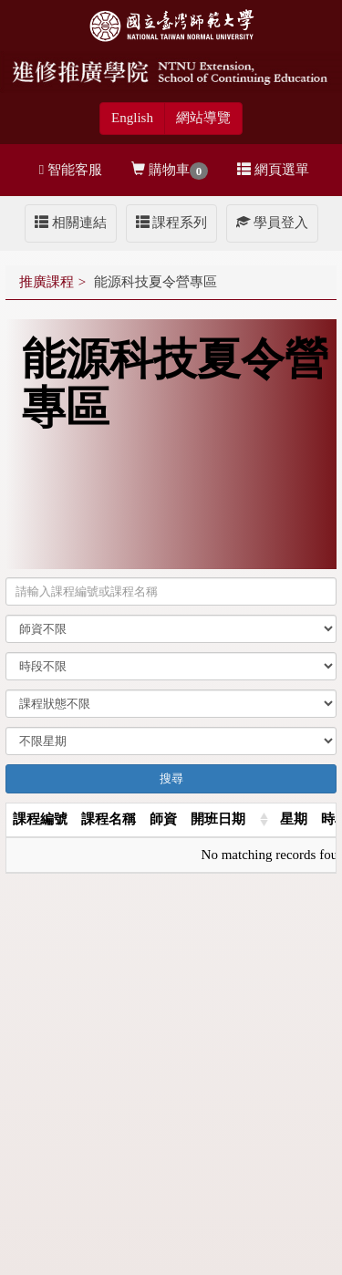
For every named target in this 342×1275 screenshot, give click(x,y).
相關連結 (71, 222)
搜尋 (171, 778)
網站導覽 (203, 117)
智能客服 (70, 169)
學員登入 (272, 222)
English (132, 117)
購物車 (169, 171)
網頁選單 (273, 169)
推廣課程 (46, 282)
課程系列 (172, 222)
